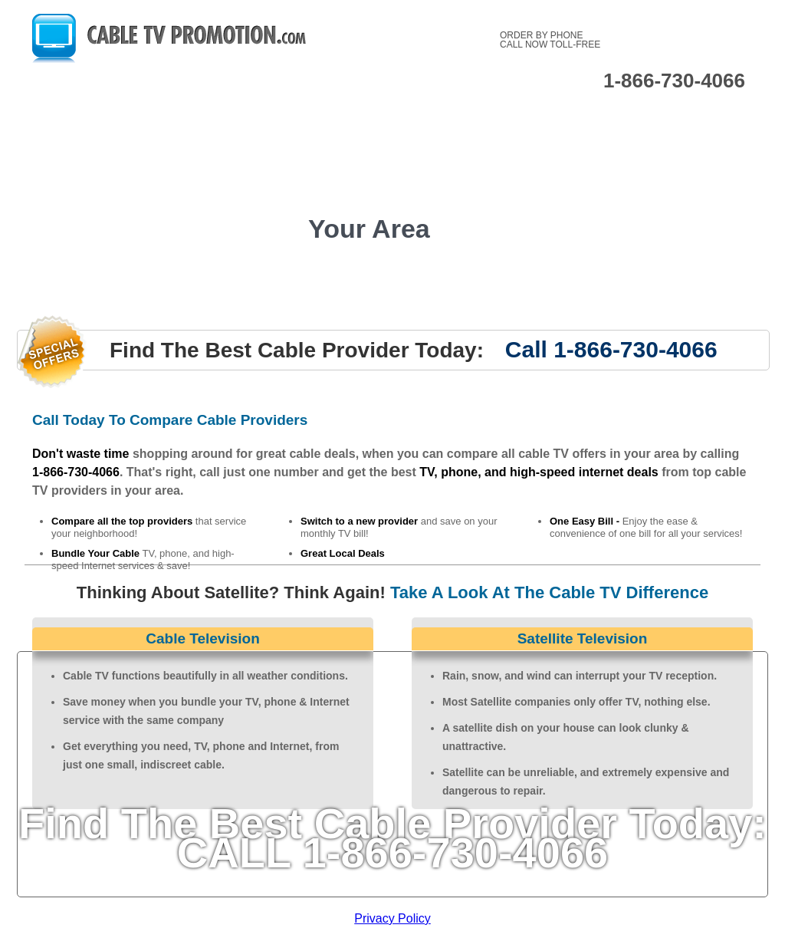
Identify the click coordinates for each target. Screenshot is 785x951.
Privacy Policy (392, 918)
